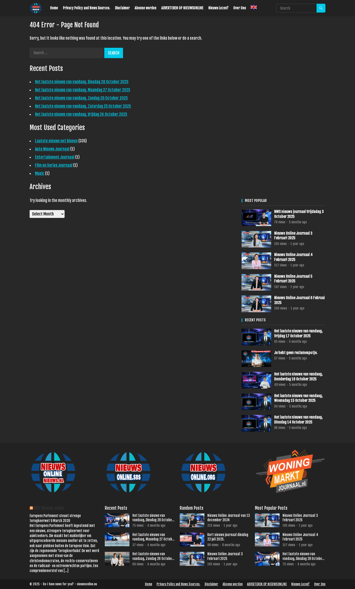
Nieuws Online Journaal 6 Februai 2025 (299, 300)
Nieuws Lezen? (218, 8)
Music (39, 173)
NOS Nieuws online (49, 508)
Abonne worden (145, 8)
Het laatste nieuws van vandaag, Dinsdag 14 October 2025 (298, 420)
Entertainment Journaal (54, 157)
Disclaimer (122, 8)
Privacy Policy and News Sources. (86, 8)
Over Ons (239, 8)
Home (54, 8)
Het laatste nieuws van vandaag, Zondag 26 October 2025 (81, 98)
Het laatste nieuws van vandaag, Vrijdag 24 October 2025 (81, 114)
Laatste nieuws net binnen (56, 140)
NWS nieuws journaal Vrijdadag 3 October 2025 (299, 214)
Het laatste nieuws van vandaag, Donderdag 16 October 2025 (298, 376)
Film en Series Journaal (53, 165)
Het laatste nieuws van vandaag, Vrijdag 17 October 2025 (298, 333)
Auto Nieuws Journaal (52, 149)
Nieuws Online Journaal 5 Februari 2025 (293, 279)
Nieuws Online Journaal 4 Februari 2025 (293, 257)
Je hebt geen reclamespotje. (296, 352)
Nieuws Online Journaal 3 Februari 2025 (293, 236)
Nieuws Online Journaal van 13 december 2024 (228, 517)
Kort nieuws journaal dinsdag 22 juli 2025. (227, 537)
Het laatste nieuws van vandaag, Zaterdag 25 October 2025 (83, 106)
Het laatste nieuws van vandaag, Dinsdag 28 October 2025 (81, 81)
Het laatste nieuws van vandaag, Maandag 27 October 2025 (82, 89)
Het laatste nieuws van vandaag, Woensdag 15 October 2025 (298, 398)
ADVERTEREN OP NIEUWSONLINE (182, 8)
